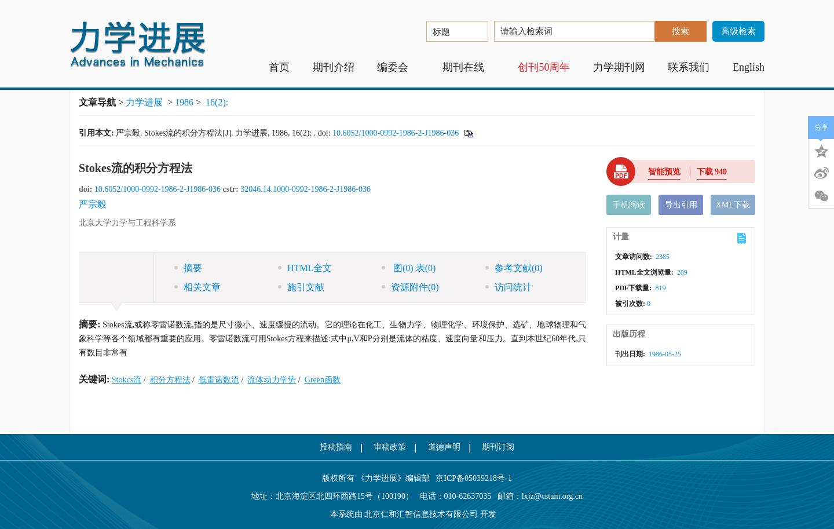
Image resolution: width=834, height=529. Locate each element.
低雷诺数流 (219, 379)
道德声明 (444, 447)
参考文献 (514, 268)
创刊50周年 (544, 67)
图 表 (409, 268)
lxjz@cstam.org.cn (552, 496)
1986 (184, 102)
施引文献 (301, 287)
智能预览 (664, 171)
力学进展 (144, 102)
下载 (712, 171)
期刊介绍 (333, 67)
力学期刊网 (619, 67)
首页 (279, 67)
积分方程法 (170, 379)
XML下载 (733, 204)
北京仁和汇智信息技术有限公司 (421, 514)
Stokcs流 (126, 379)
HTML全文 (305, 268)
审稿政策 (390, 447)
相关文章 (197, 287)
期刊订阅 (498, 447)
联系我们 (688, 67)
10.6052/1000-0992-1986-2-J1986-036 (395, 133)
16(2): (218, 102)
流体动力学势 (271, 379)
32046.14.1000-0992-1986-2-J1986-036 (305, 189)
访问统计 (508, 287)
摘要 (188, 268)
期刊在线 (468, 67)
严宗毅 (93, 204)
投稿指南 (336, 447)
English (749, 67)
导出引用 (681, 204)
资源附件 (410, 287)
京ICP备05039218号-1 (471, 478)
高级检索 (738, 31)
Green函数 (323, 379)
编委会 (398, 67)
